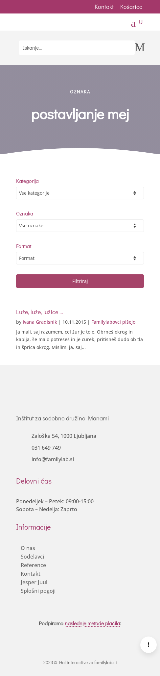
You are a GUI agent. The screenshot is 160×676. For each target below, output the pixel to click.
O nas (28, 548)
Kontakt (104, 7)
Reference (33, 565)
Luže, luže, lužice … (39, 312)
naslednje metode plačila (92, 623)
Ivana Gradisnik (40, 322)
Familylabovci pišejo (113, 322)
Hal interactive (73, 662)
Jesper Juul (34, 582)
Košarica (132, 7)
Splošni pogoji (38, 590)
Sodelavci (32, 556)
